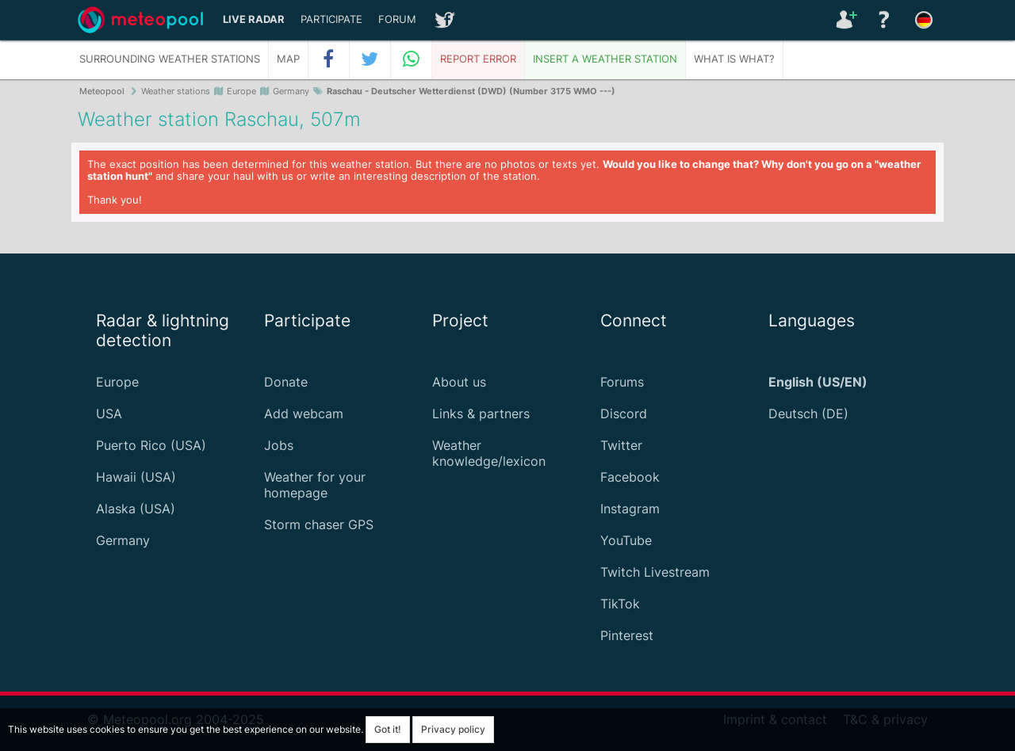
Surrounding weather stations (169, 59)
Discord (623, 413)
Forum (397, 19)
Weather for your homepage (315, 485)
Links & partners (481, 413)
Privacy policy (453, 729)
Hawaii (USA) (136, 477)
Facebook (630, 477)
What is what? (734, 59)
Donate (286, 382)
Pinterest (626, 635)
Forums (622, 382)
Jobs (278, 445)
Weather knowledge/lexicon (489, 453)
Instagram (630, 509)
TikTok (620, 604)
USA (109, 413)
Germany (123, 540)
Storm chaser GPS (318, 524)
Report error (478, 59)
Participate (331, 19)
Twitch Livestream (655, 572)
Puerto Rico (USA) (151, 445)
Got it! (387, 729)
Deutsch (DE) (808, 413)
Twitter (621, 445)
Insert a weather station (605, 59)
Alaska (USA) (135, 509)
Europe (117, 382)
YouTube (626, 540)
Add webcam (303, 413)
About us (459, 382)
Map (288, 59)
